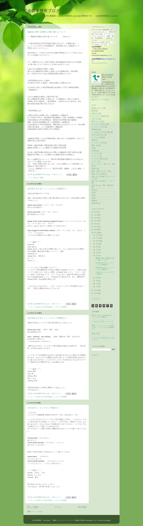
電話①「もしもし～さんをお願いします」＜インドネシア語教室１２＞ (103, 327)
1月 (97, 286)
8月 (97, 247)
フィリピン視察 (97, 137)
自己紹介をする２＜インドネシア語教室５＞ (47, 189)
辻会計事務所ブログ (41, 10)
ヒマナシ (95, 161)
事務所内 (95, 129)
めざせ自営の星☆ (98, 135)
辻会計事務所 (108, 75)
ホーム (58, 507)
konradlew (89, 520)
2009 (96, 293)
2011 (96, 232)
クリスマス (95, 153)
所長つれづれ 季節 (98, 174)
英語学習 (95, 203)
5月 (97, 255)
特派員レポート (97, 108)
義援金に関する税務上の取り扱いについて (46, 32)
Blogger (107, 520)
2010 (96, 290)
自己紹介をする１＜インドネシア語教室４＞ (47, 318)
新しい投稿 (32, 507)
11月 (97, 238)
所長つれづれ (96, 121)
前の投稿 (82, 507)
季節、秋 (95, 145)
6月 (97, 252)
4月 (97, 278)
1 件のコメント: (57, 497)
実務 (41, 177)
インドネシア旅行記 (99, 124)
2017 (96, 215)
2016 (96, 218)
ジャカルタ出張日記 (99, 159)
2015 (96, 221)
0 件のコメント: (58, 174)
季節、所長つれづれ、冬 (100, 171)
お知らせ (36, 177)
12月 (97, 235)
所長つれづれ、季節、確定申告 (103, 185)
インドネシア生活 (98, 127)
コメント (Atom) (37, 511)
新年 (93, 190)
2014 (96, 224)
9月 (97, 244)
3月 (97, 281)
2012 (96, 229)
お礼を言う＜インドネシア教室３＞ (43, 408)
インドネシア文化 (98, 143)
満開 (93, 201)
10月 (97, 241)
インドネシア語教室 (60, 307)
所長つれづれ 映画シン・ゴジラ (103, 181)
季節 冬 (94, 168)
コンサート (95, 156)
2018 (96, 212)
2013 (96, 226)
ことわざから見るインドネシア (103, 321)
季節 (93, 111)
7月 (97, 250)
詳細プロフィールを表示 (100, 99)
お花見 (94, 151)
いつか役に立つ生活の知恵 (42, 307)
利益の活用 (95, 333)
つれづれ (95, 119)
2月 (97, 283)
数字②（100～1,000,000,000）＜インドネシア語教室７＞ (103, 316)
